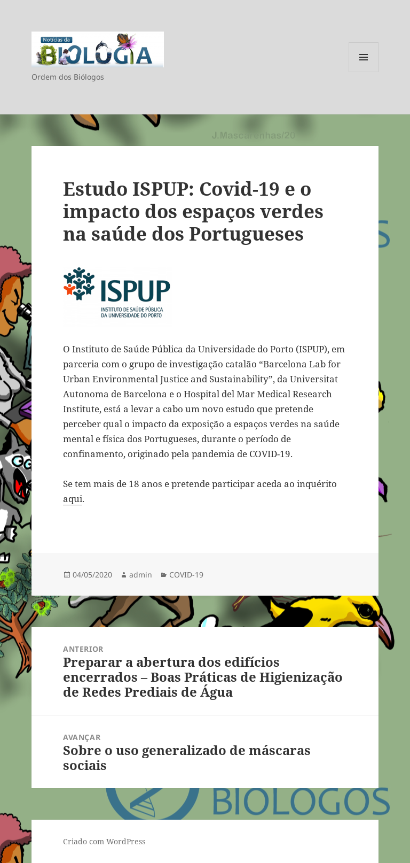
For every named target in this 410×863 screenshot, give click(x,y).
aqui (72, 498)
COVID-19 (186, 574)
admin (140, 574)
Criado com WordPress (104, 841)
